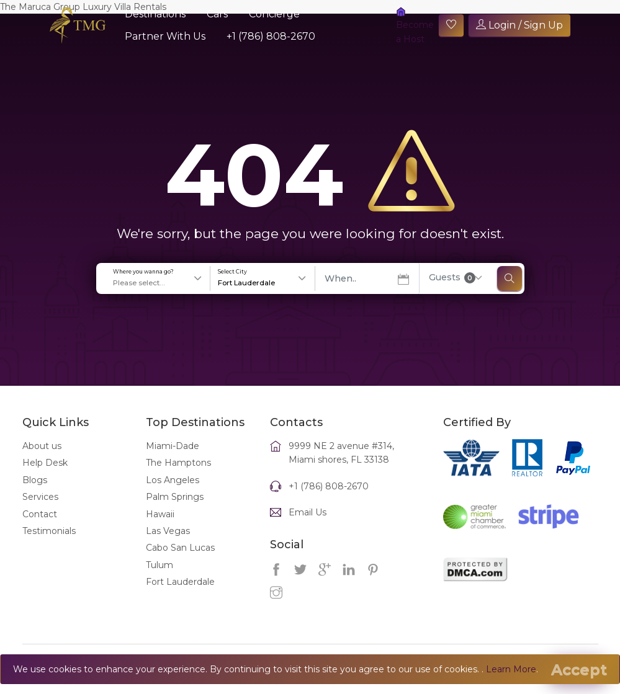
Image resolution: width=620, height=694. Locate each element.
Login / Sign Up (519, 25)
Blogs (34, 480)
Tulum (159, 565)
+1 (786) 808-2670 (271, 36)
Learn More (511, 669)
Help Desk (45, 462)
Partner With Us (165, 36)
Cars (217, 14)
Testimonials (49, 530)
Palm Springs (175, 496)
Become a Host (415, 25)
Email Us (307, 512)
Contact (39, 514)
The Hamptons (178, 462)
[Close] (579, 670)
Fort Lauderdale (180, 581)
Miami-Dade (172, 446)
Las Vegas (168, 530)
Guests (452, 277)
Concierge (274, 14)
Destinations (155, 14)
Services (40, 496)
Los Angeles (172, 480)
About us (41, 446)
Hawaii (160, 514)
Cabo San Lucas (180, 547)
